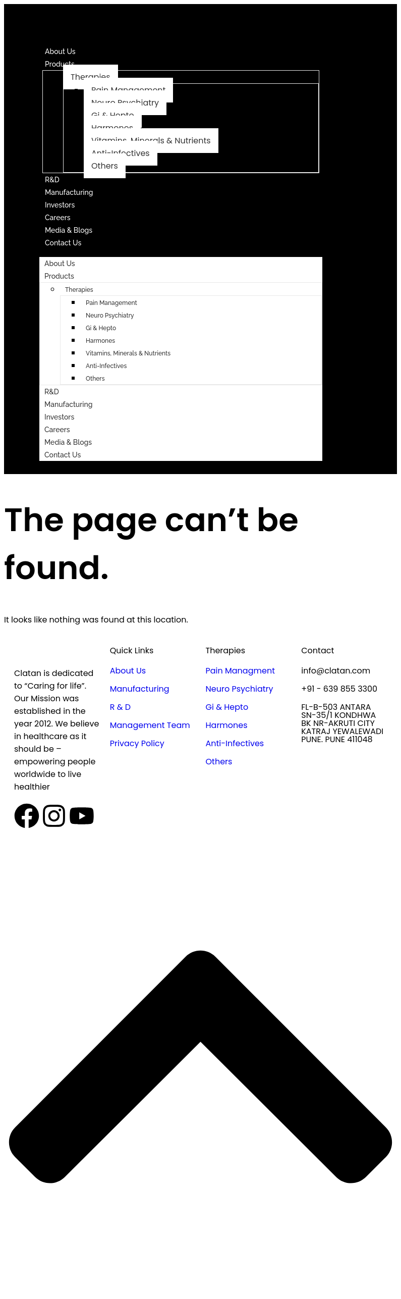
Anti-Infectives (106, 366)
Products (60, 64)
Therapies (90, 77)
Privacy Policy (137, 743)
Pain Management (111, 302)
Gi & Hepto (101, 328)
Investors (60, 205)
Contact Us (63, 243)
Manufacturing (69, 192)
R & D (120, 707)
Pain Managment (240, 671)
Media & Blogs (68, 230)
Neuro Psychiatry (110, 315)
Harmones (100, 340)
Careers (58, 218)
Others (104, 166)
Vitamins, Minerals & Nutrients (128, 353)
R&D (52, 180)
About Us (60, 51)
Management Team (150, 725)
